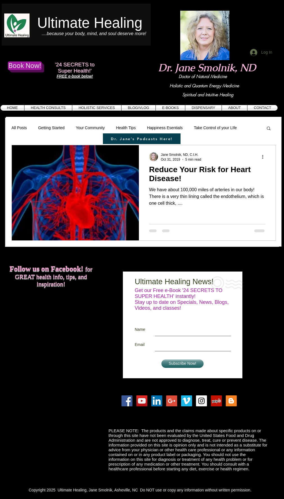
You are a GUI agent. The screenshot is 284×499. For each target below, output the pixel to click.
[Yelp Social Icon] (216, 400)
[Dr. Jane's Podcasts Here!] (142, 138)
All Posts (19, 128)
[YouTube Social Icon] (141, 400)
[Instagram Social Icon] (201, 400)
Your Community (90, 128)
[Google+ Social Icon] (171, 400)
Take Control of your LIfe (215, 128)
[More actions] (264, 156)
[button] (268, 129)
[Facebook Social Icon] (126, 400)
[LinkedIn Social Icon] (156, 400)
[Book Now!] (25, 65)
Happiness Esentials (165, 128)
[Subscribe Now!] (182, 363)
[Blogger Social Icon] (231, 400)
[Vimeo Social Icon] (186, 400)
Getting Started (51, 128)
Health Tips (126, 128)
